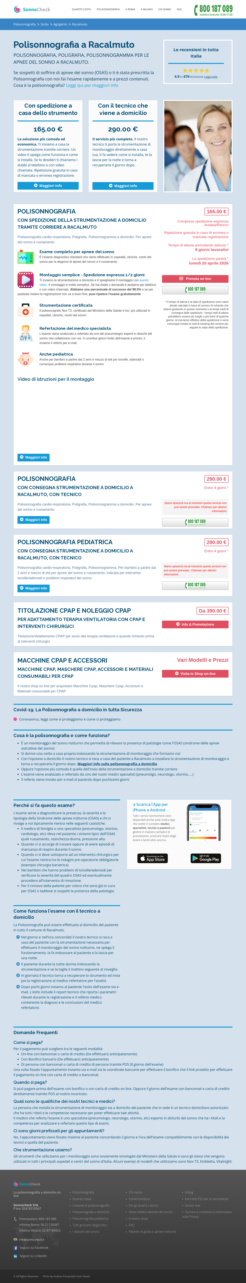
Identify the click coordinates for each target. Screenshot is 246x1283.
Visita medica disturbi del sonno (151, 1212)
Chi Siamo (164, 9)
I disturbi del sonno (86, 1231)
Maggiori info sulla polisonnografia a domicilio (117, 764)
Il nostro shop (138, 1218)
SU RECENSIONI (189, 77)
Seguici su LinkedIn (30, 1256)
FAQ (179, 9)
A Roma (130, 9)
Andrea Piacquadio (65, 1276)
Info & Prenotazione (195, 624)
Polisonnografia (108, 9)
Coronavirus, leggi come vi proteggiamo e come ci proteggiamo (70, 719)
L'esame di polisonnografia (91, 1205)
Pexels (86, 1276)
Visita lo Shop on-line (195, 674)
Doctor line (192, 1205)
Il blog (189, 1192)
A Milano (147, 9)
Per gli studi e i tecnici (144, 1205)
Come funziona (139, 1199)
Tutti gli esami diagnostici (90, 1225)
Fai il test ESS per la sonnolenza (206, 1199)
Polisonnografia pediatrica (90, 1218)
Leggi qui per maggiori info (92, 85)
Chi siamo (135, 1192)
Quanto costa (81, 9)
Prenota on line (195, 279)
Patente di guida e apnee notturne (152, 1231)
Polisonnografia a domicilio (91, 1212)
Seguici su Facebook (30, 1247)
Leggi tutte (211, 77)
